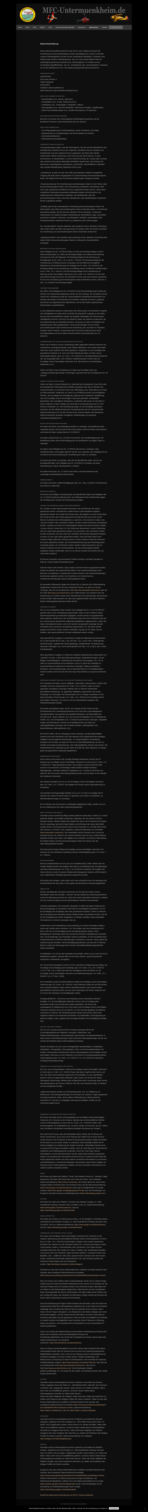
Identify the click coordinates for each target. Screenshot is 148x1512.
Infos (34, 27)
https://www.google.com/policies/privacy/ (55, 1207)
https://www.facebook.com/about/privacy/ (65, 1343)
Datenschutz (93, 27)
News (27, 27)
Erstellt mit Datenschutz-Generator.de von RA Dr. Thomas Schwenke (66, 1495)
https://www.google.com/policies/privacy (56, 1188)
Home (20, 27)
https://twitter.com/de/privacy (51, 1410)
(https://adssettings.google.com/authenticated (57, 1489)
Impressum (82, 27)
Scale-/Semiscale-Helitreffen (65, 27)
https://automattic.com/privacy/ (52, 832)
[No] (145, 1509)
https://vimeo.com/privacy (67, 1182)
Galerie (42, 27)
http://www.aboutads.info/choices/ (87, 590)
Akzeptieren (114, 1508)
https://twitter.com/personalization (83, 1410)
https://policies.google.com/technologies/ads (58, 1484)
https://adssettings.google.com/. (93, 1193)
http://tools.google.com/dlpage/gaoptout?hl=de (66, 1190)
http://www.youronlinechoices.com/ (61, 593)
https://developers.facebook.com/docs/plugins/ (64, 1264)
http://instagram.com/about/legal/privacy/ (55, 1439)
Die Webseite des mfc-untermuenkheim (74, 1504)
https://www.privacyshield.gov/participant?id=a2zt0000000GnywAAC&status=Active (73, 1275)
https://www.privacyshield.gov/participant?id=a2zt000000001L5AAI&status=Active (72, 1475)
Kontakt (104, 27)
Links (50, 27)
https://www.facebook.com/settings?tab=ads (79, 1362)
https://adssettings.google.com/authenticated (57, 1210)
